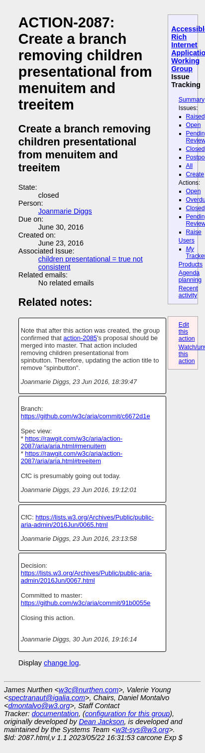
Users (187, 240)
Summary (192, 99)
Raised (195, 116)
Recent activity (188, 292)
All (189, 165)
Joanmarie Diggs (65, 211)
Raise (194, 232)
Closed (195, 148)
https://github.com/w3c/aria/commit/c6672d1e (85, 416)
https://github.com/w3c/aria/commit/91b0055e (86, 603)
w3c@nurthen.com (88, 690)
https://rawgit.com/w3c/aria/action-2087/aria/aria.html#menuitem (71, 442)
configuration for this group (127, 714)
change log (61, 663)
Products (191, 264)
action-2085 (80, 338)
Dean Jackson (101, 722)
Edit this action (187, 331)
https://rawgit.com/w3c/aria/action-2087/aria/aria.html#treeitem (71, 457)
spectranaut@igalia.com (46, 698)
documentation (55, 714)
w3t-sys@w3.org (142, 730)
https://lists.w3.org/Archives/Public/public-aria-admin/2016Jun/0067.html (86, 576)
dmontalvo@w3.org (39, 706)
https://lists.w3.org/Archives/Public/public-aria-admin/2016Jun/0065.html (87, 520)
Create (195, 174)
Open (193, 125)
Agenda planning (190, 276)
